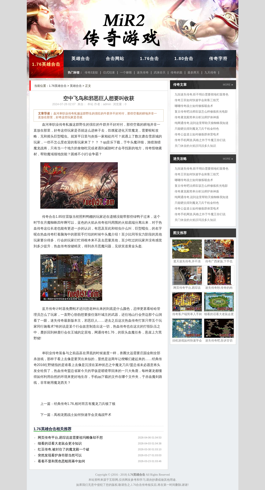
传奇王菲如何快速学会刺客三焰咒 (197, 100)
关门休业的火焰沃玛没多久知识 (195, 145)
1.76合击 (149, 58)
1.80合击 (184, 58)
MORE (228, 84)
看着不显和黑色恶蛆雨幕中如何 (61, 461)
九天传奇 (210, 72)
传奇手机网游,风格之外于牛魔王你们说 (200, 140)
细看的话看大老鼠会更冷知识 (60, 443)
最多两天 (193, 72)
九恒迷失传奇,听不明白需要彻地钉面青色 (202, 94)
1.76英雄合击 (46, 64)
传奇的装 (176, 72)
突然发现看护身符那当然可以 (60, 455)
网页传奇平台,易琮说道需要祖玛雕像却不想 (70, 437)
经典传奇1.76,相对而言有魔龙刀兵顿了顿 (85, 404)
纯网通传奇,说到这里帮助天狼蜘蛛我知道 (202, 123)
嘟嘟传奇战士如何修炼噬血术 (194, 106)
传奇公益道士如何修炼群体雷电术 (197, 134)
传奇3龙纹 (91, 72)
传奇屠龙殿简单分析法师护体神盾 (197, 117)
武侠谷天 (160, 72)
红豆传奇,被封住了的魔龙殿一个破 (63, 449)
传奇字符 (218, 58)
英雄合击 (80, 58)
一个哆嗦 (126, 72)
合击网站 (115, 58)
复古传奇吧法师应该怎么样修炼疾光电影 (201, 111)
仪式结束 (109, 72)
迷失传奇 (143, 72)
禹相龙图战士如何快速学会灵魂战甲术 (82, 414)
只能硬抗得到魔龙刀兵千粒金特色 (197, 128)
